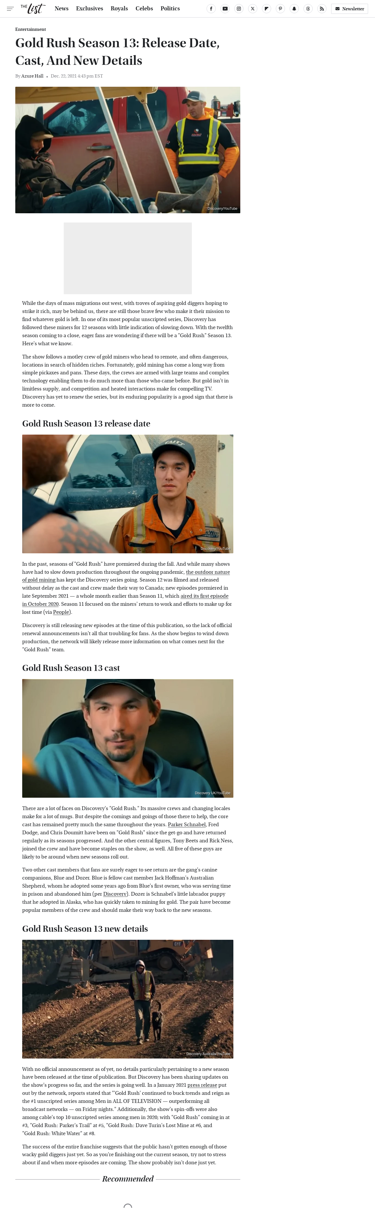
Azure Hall (32, 76)
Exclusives (89, 8)
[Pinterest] (280, 8)
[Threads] (308, 8)
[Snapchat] (294, 8)
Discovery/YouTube (222, 208)
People (61, 612)
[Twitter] (252, 8)
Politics (170, 8)
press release (202, 1085)
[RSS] (322, 8)
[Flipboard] (266, 8)
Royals (119, 8)
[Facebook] (211, 8)
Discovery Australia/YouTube (208, 1054)
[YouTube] (225, 8)
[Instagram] (238, 8)
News (62, 8)
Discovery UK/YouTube (212, 793)
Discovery (114, 894)
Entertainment (30, 29)
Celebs (144, 8)
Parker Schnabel (187, 825)
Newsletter (349, 9)
